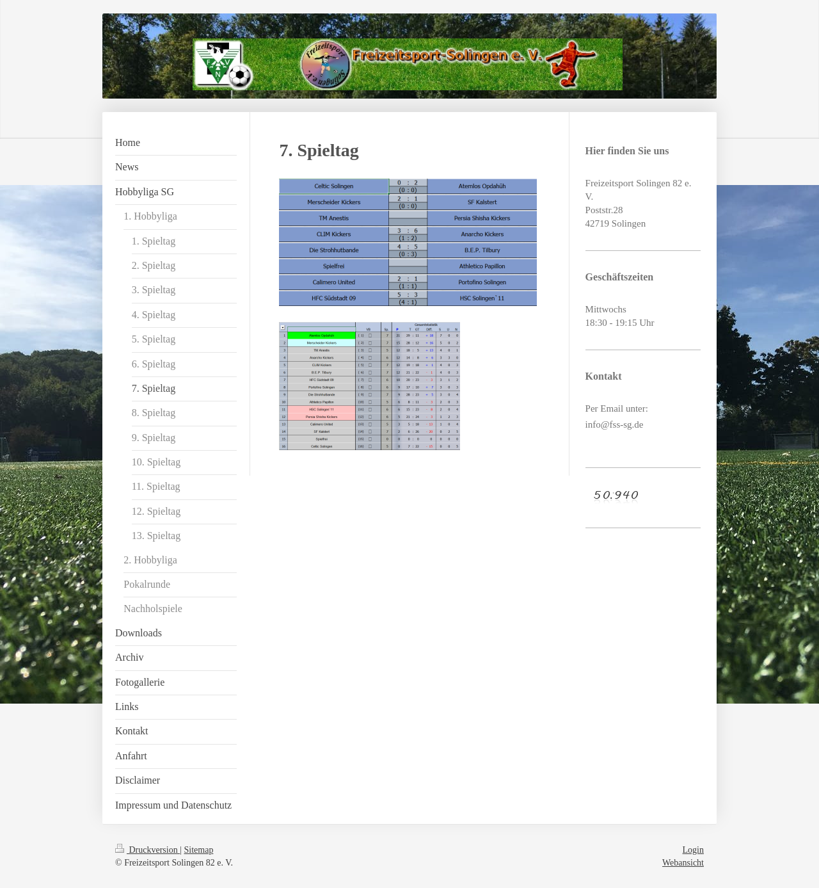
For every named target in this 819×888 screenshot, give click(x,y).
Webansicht (683, 863)
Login (693, 850)
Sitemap (199, 850)
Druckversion (147, 850)
